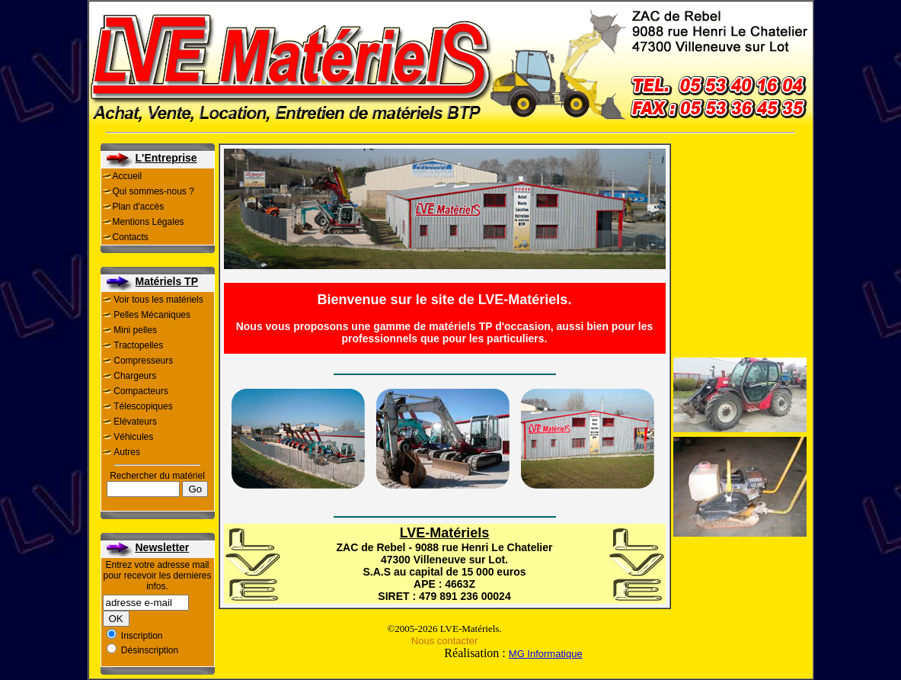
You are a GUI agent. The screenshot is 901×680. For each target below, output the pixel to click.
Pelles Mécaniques (151, 315)
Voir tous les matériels (158, 299)
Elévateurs (135, 421)
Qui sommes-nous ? (153, 191)
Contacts (131, 237)
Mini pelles (135, 330)
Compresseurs (143, 360)
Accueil (127, 176)
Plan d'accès (139, 206)
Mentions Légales (148, 222)
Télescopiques (142, 406)
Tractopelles (138, 345)
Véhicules (133, 436)
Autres (126, 452)
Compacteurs (140, 391)
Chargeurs (134, 375)
